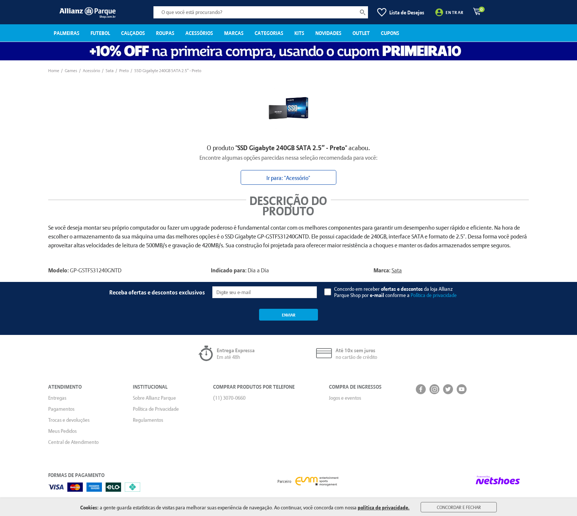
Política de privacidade (434, 295)
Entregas (57, 398)
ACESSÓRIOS (199, 32)
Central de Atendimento (73, 442)
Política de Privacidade (156, 409)
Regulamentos (148, 420)
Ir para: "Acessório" (288, 177)
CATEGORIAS (269, 32)
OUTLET (361, 32)
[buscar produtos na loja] (362, 12)
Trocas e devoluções (68, 420)
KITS (299, 32)
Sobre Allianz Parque (154, 398)
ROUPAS (165, 32)
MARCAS (234, 32)
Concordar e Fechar (459, 507)
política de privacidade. (384, 507)
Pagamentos (61, 409)
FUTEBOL (100, 32)
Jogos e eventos (345, 398)
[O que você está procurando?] (260, 12)
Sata (397, 270)
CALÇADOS (133, 32)
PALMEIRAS (66, 32)
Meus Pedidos (62, 431)
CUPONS (390, 32)
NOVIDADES (328, 32)
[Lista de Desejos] (400, 12)
